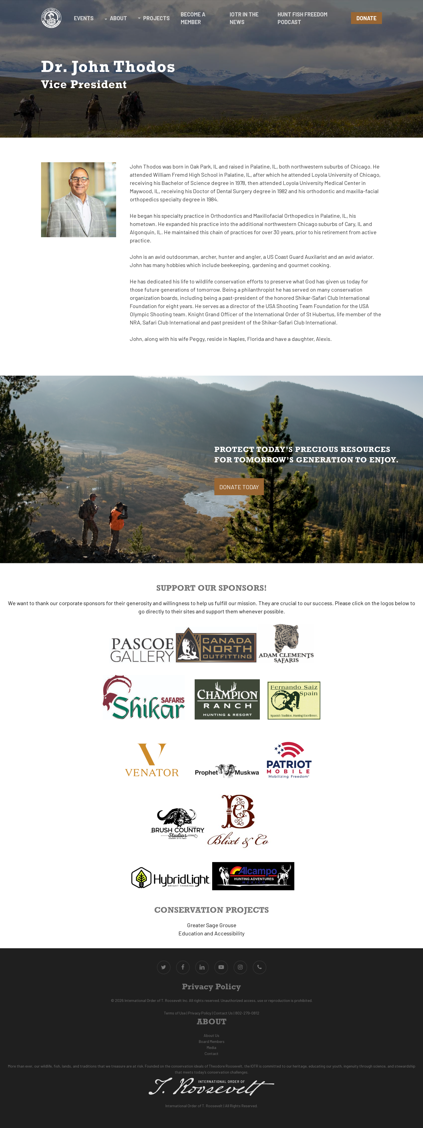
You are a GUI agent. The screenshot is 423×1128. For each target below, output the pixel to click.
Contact (211, 1053)
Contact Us (223, 1013)
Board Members (212, 1041)
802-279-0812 (247, 1013)
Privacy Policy (199, 1013)
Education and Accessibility (211, 933)
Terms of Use (175, 1013)
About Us (211, 1035)
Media (211, 1047)
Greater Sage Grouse (211, 925)
